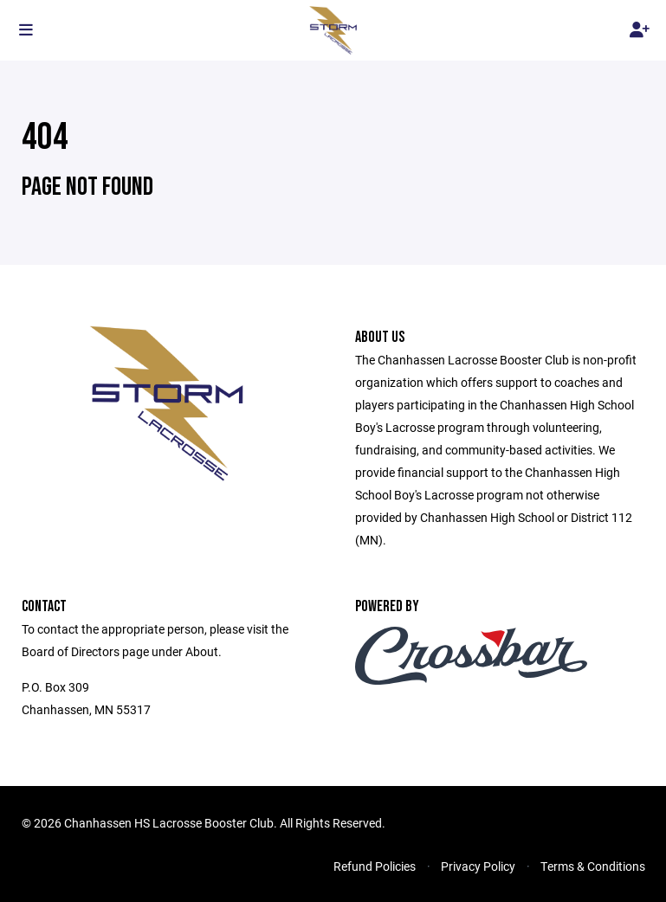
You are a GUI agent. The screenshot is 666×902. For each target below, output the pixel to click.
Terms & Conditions (592, 866)
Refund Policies (374, 866)
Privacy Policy (478, 866)
